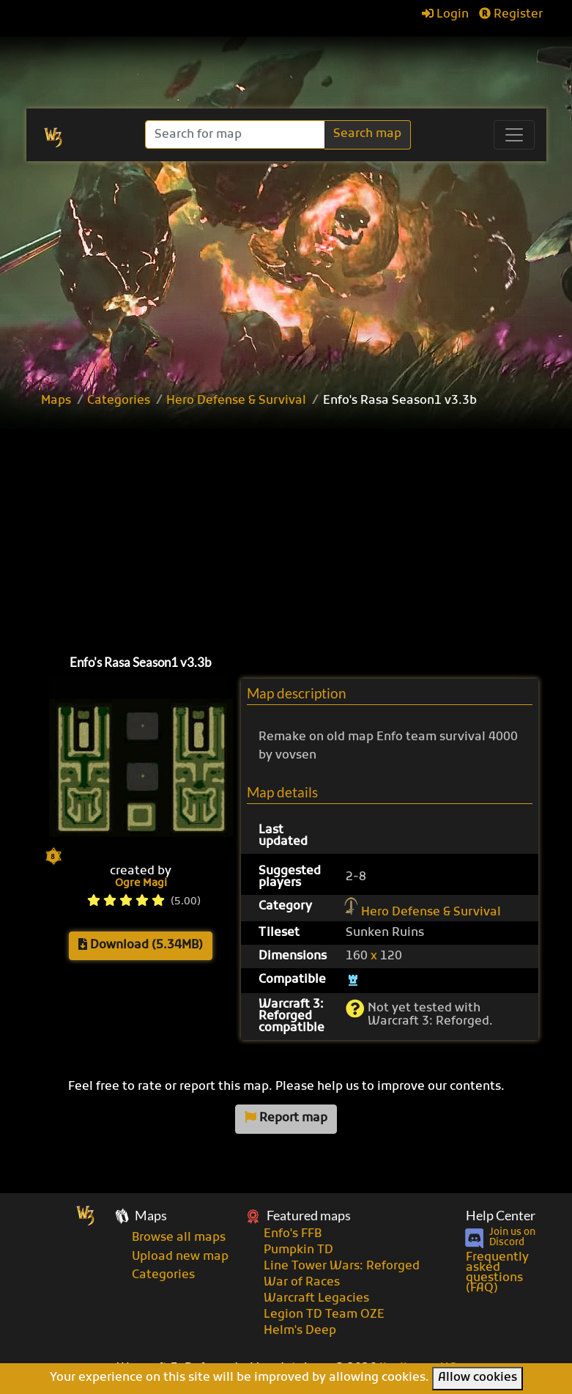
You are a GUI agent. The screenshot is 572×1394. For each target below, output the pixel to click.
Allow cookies (477, 1378)
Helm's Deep (300, 1331)
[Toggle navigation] (514, 135)
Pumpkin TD (298, 1250)
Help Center (500, 1215)
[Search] (236, 134)
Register (511, 14)
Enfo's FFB (293, 1234)
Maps (56, 401)
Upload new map (180, 1257)
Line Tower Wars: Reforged (342, 1266)
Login (445, 14)
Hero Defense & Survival (236, 401)
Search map (367, 134)
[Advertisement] (302, 527)
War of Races (302, 1282)
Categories (118, 401)
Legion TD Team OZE (324, 1315)
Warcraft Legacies (316, 1298)
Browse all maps (179, 1238)
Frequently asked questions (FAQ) (497, 1273)
